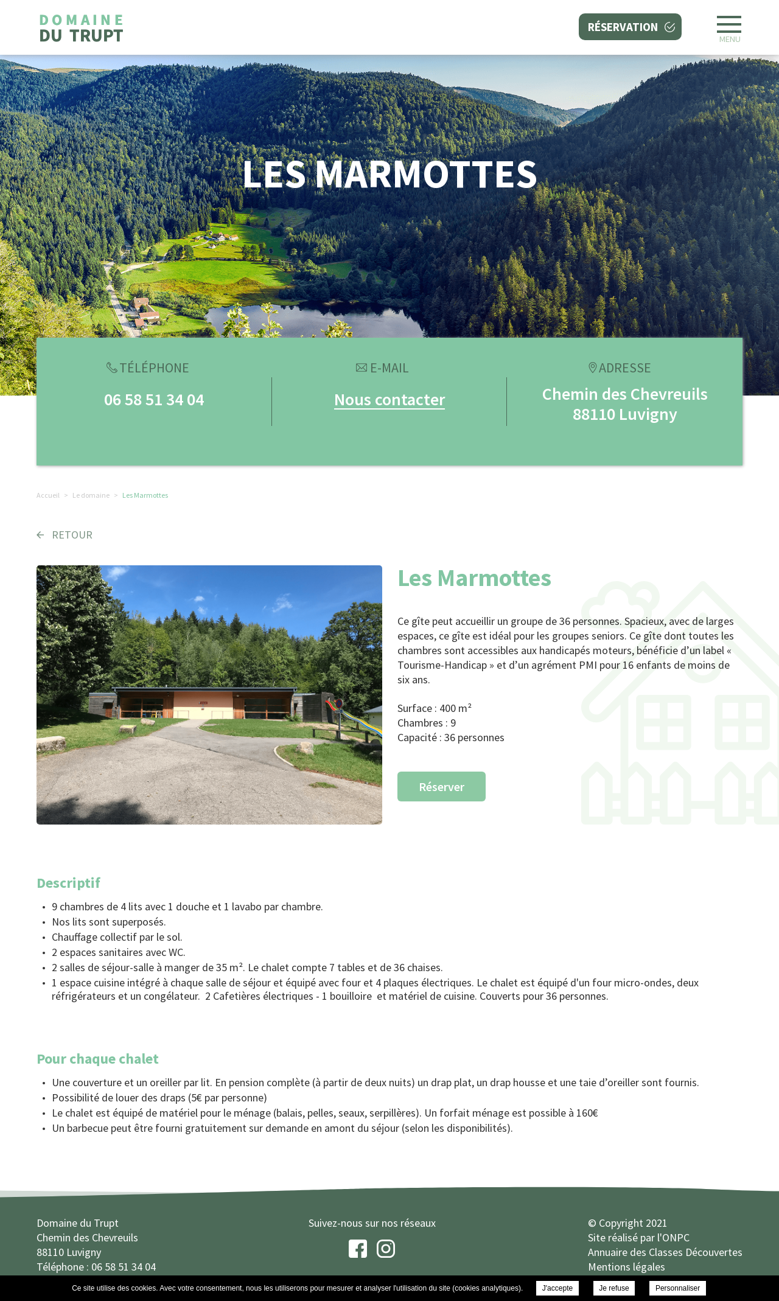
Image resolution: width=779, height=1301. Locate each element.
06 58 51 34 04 (154, 399)
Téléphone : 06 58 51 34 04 (96, 1267)
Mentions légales (626, 1267)
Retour (72, 535)
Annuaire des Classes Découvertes (665, 1252)
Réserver (441, 786)
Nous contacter (389, 399)
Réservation (623, 26)
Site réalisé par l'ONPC (639, 1237)
